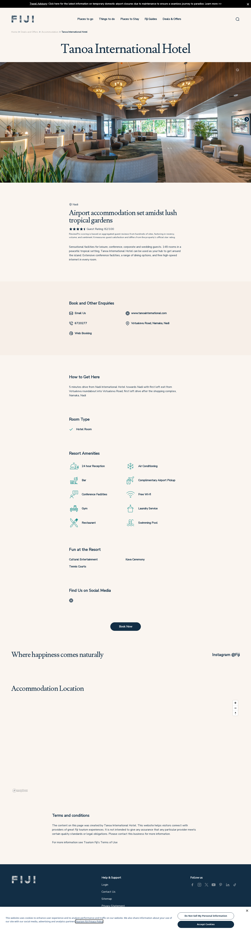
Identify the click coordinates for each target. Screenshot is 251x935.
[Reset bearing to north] (235, 713)
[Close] (247, 911)
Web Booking (80, 333)
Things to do (107, 19)
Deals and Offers (29, 32)
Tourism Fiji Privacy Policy (89, 921)
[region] (125, 746)
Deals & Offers (172, 19)
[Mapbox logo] (20, 791)
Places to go (85, 19)
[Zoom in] (235, 702)
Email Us (77, 313)
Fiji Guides (151, 19)
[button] (22, 19)
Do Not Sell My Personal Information (205, 915)
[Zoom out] (235, 708)
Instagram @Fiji (226, 654)
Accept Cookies (206, 924)
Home (14, 32)
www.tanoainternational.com (146, 313)
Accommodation (49, 32)
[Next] (247, 119)
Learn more (211, 3)
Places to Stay (129, 19)
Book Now (125, 627)
